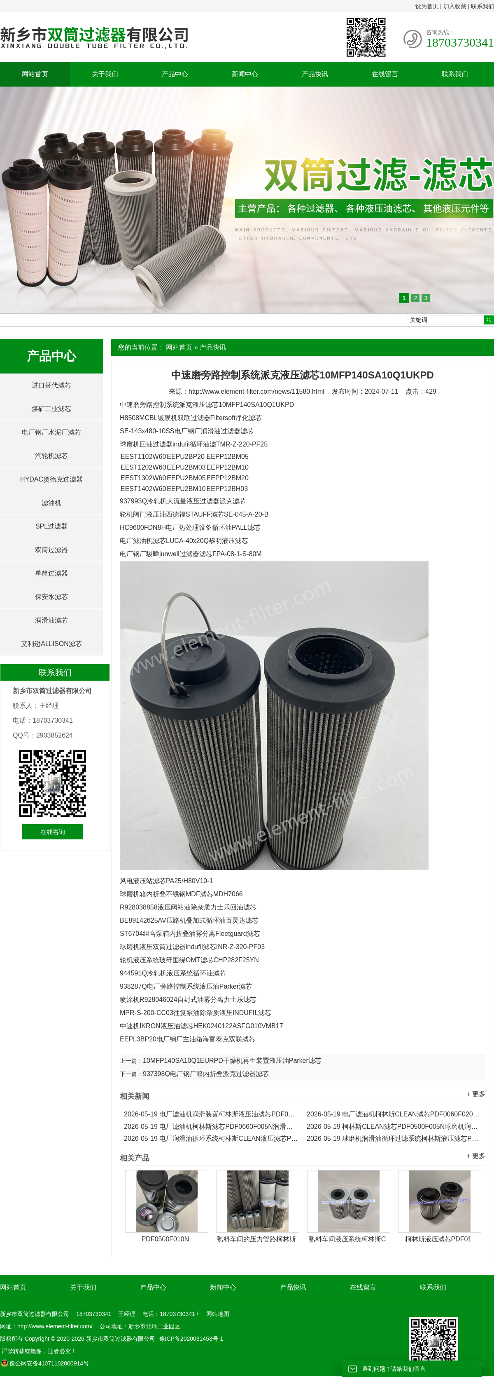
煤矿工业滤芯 (51, 408)
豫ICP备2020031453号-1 (191, 1338)
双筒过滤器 (51, 549)
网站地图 (217, 1314)
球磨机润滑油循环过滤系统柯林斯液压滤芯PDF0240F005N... (394, 1138)
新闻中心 (245, 74)
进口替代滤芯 (51, 385)
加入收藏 (454, 6)
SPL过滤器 (51, 526)
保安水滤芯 (51, 596)
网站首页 (35, 74)
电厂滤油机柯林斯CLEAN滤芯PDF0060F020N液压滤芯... (394, 1114)
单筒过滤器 (51, 573)
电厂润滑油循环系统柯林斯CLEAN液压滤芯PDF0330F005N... (211, 1138)
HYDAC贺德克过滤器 (51, 479)
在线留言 (385, 74)
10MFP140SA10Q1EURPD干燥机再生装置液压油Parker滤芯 (232, 1060)
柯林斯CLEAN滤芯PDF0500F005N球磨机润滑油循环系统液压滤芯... (394, 1126)
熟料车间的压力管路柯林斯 (256, 1239)
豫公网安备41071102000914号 (45, 1363)
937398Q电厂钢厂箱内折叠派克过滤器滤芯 (206, 1073)
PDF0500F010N (165, 1239)
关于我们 (105, 74)
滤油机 (51, 502)
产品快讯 (315, 74)
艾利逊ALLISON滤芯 (51, 643)
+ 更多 (475, 1093)
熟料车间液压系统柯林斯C (347, 1239)
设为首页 (426, 6)
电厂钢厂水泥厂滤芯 (51, 432)
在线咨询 (52, 831)
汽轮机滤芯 (51, 455)
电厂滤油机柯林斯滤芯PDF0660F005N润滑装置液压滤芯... (211, 1126)
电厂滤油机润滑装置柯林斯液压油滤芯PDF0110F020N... (211, 1114)
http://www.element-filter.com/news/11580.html (256, 391)
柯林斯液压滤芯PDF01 (438, 1239)
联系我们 (482, 6)
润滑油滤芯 (51, 620)
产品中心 (175, 74)
